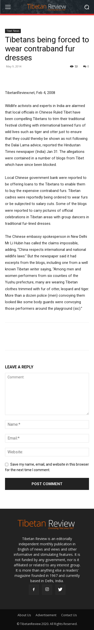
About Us (24, 615)
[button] (86, 7)
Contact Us (69, 615)
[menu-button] (8, 7)
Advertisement (46, 615)
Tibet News (13, 31)
